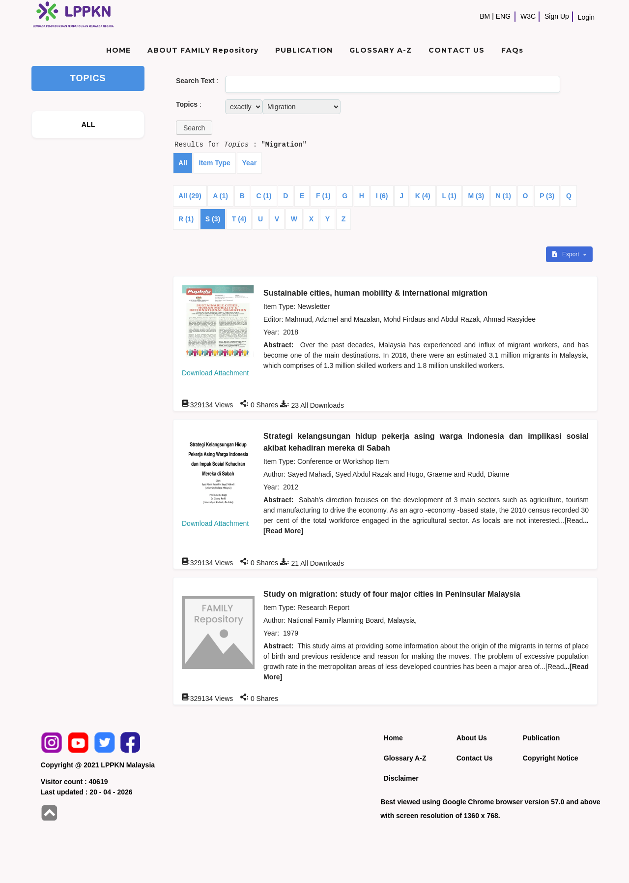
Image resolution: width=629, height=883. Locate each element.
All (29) (189, 196)
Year (249, 163)
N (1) (503, 196)
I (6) (382, 196)
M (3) (476, 196)
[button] (194, 128)
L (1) (449, 196)
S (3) (212, 219)
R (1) (186, 219)
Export (566, 254)
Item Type (214, 163)
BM (485, 16)
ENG (503, 16)
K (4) (422, 196)
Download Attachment (215, 373)
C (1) (263, 196)
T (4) (239, 219)
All (182, 163)
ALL (88, 124)
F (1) (323, 196)
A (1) (220, 196)
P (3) (547, 196)
